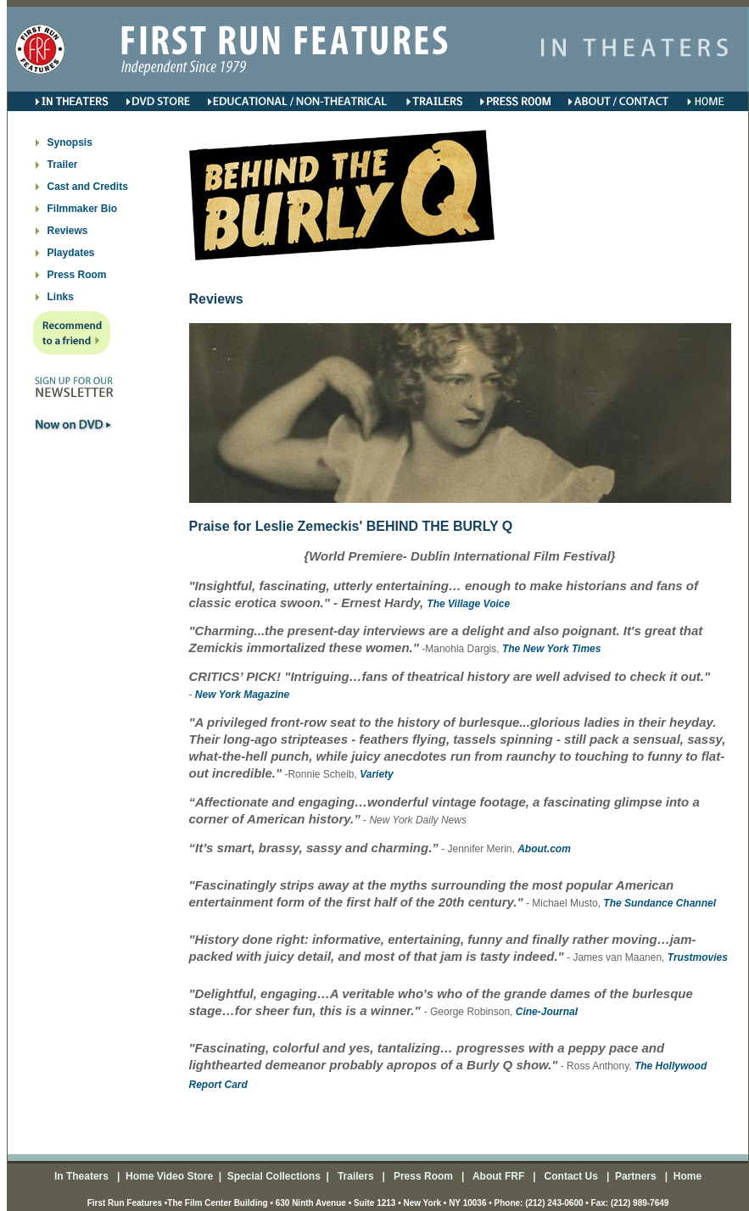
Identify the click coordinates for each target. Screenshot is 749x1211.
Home (685, 1176)
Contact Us (569, 1176)
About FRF (497, 1176)
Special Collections (272, 1176)
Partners (634, 1176)
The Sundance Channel (659, 903)
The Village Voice (468, 604)
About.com (544, 849)
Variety (377, 774)
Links (61, 297)
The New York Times (551, 649)
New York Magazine (242, 694)
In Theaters (82, 1176)
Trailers (357, 1176)
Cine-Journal (547, 1012)
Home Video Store (169, 1176)
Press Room (77, 275)
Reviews (68, 231)
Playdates (71, 253)
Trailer (63, 164)
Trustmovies (698, 957)
